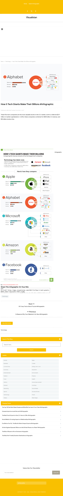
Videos (5, 398)
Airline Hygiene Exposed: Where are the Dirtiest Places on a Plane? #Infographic (23, 427)
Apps (33, 360)
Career (33, 363)
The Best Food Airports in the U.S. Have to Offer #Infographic (18, 415)
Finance (34, 376)
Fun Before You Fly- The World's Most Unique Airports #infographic (20, 423)
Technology (5, 296)
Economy (6, 369)
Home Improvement (37, 382)
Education (34, 369)
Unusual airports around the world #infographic (15, 411)
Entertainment (7, 373)
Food (5, 379)
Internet (5, 385)
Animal (5, 360)
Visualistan (33, 492)
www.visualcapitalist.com (10, 285)
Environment (35, 373)
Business (6, 363)
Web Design (35, 398)
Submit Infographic (34, 3)
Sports (5, 391)
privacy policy (21, 483)
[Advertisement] (31, 44)
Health (33, 379)
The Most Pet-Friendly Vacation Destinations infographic (17, 435)
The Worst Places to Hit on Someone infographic (15, 431)
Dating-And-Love (36, 366)
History (5, 382)
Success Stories (35, 391)
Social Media (35, 388)
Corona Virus (7, 366)
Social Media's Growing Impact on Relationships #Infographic (19, 419)
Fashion (5, 376)
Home (25, 3)
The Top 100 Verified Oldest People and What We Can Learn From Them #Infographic (24, 407)
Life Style (34, 385)
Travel (33, 394)
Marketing (6, 388)
